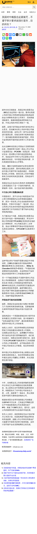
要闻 (8, 12)
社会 (19, 12)
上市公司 (6, 27)
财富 (14, 12)
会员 (25, 12)
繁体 (29, 2)
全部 (2, 12)
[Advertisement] (18, 88)
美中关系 (12, 27)
